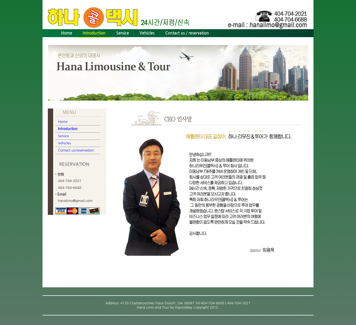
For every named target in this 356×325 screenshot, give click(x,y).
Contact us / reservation (187, 33)
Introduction (94, 33)
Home (66, 33)
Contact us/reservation (76, 150)
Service (122, 33)
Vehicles (146, 33)
